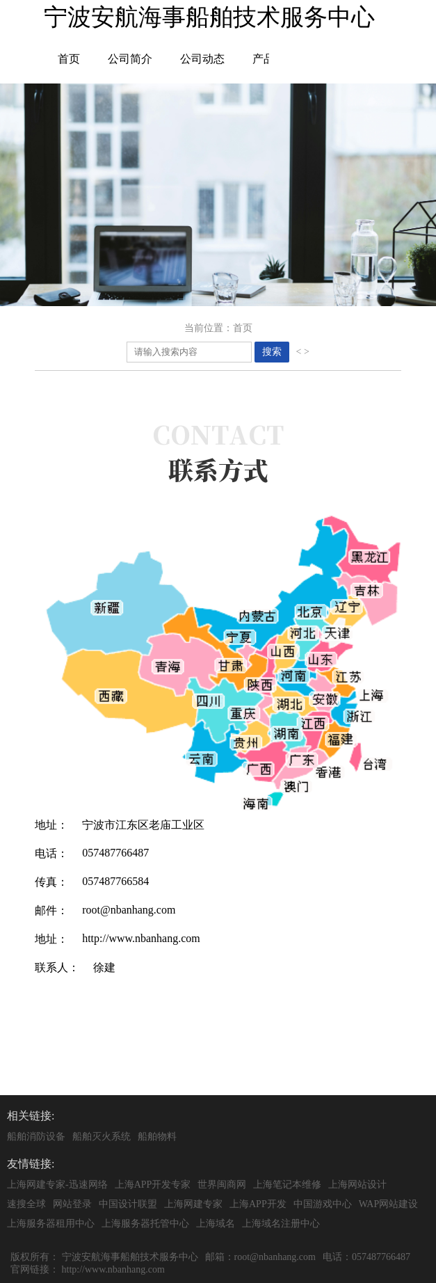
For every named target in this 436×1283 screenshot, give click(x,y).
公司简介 (130, 59)
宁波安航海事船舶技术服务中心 (130, 1257)
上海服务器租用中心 (51, 1223)
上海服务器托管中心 (145, 1223)
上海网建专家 (193, 1204)
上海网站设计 (357, 1184)
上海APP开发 (257, 1204)
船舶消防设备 (36, 1136)
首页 (69, 59)
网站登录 (72, 1204)
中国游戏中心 (322, 1204)
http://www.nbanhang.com (113, 1269)
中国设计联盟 (128, 1204)
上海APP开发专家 (153, 1184)
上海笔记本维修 (287, 1184)
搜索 (272, 351)
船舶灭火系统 (101, 1136)
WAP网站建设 (389, 1204)
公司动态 (202, 59)
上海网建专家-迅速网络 (57, 1184)
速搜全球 (26, 1204)
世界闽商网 (221, 1184)
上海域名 (215, 1223)
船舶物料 (157, 1136)
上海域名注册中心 (281, 1223)
